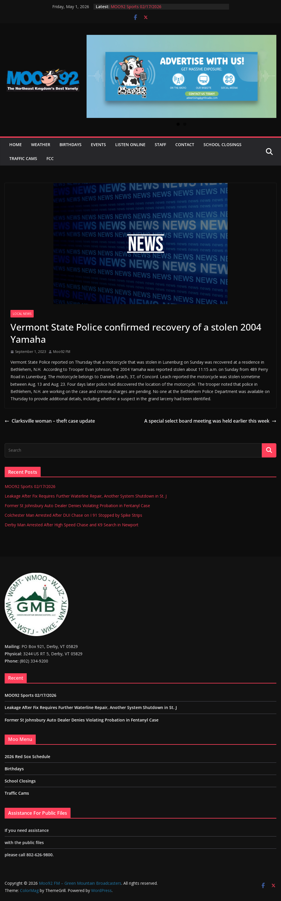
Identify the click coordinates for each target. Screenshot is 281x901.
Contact (184, 144)
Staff (160, 144)
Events (98, 144)
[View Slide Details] (181, 76)
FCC (50, 158)
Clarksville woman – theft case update (50, 421)
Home (15, 144)
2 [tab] (184, 124)
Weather (40, 144)
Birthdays (71, 144)
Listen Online (130, 144)
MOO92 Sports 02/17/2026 (136, 6)
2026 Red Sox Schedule (27, 756)
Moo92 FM (61, 351)
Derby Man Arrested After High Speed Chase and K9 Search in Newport (71, 524)
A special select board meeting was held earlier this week (210, 421)
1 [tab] (178, 124)
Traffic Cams (23, 158)
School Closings (222, 144)
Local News (22, 314)
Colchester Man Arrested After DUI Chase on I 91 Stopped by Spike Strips (73, 515)
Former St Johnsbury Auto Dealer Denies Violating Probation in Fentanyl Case (77, 505)
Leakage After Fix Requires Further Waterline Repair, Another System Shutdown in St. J (86, 496)
